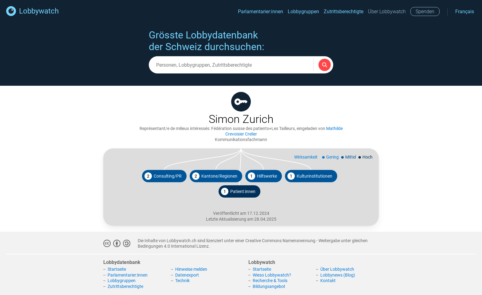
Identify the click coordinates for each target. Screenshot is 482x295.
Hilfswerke (262, 176)
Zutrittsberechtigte (343, 11)
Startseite (117, 269)
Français (464, 11)
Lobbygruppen (303, 11)
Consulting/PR (163, 176)
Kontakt (328, 280)
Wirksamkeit (306, 157)
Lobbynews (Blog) (337, 275)
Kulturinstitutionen (309, 176)
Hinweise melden (191, 269)
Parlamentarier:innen (260, 11)
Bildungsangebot (269, 286)
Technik (182, 280)
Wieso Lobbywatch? (272, 275)
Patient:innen (238, 191)
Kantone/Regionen (214, 176)
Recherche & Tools (270, 280)
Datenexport (187, 275)
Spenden (425, 11)
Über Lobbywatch (387, 11)
